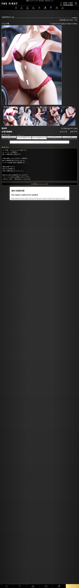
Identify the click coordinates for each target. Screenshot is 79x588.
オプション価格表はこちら (18, 135)
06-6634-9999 (68, 5)
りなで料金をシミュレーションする (39, 184)
